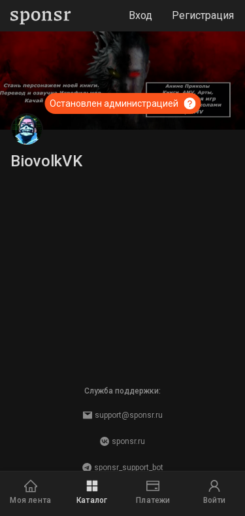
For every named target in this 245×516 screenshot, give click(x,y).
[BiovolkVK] (26, 129)
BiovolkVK (46, 161)
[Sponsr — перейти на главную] (40, 16)
